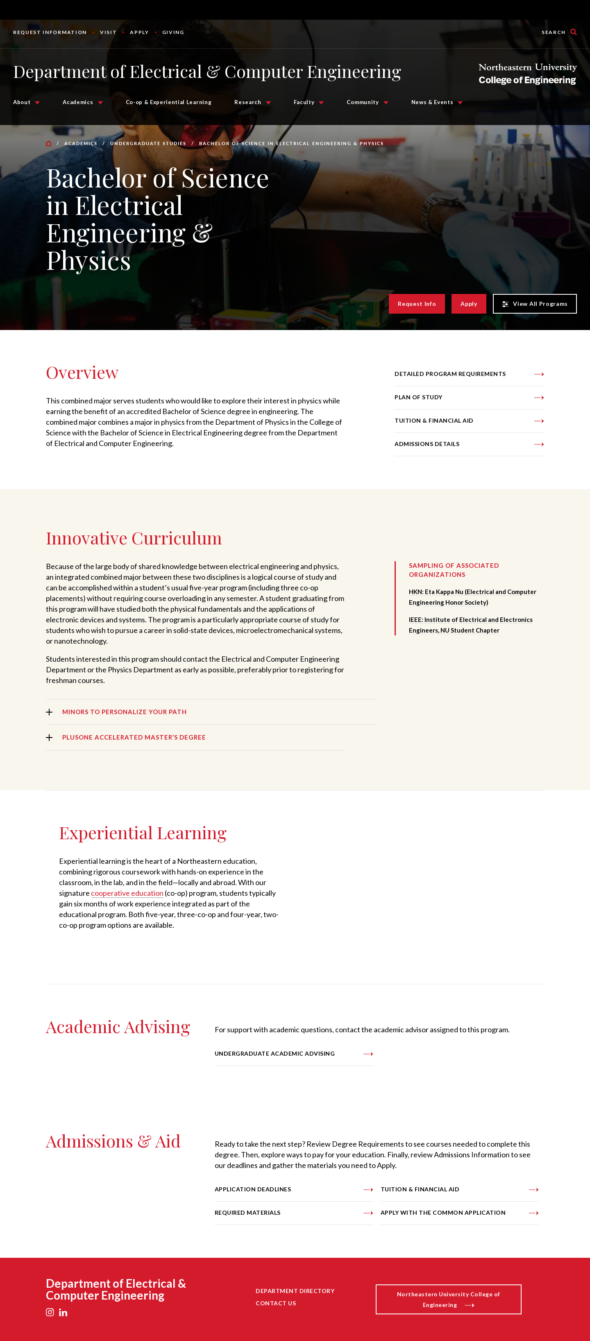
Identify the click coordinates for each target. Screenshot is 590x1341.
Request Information (50, 32)
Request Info (417, 303)
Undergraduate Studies (148, 143)
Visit (108, 32)
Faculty (304, 102)
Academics (78, 102)
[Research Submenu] (268, 102)
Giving (173, 32)
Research (247, 102)
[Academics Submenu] (100, 102)
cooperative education (127, 892)
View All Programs (535, 303)
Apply (139, 32)
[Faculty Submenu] (321, 102)
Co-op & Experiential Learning (169, 102)
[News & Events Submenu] (460, 102)
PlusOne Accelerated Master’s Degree (134, 737)
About (21, 102)
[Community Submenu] (386, 102)
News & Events (432, 102)
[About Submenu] (37, 102)
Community (363, 102)
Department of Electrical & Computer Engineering (207, 70)
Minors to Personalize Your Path (124, 711)
